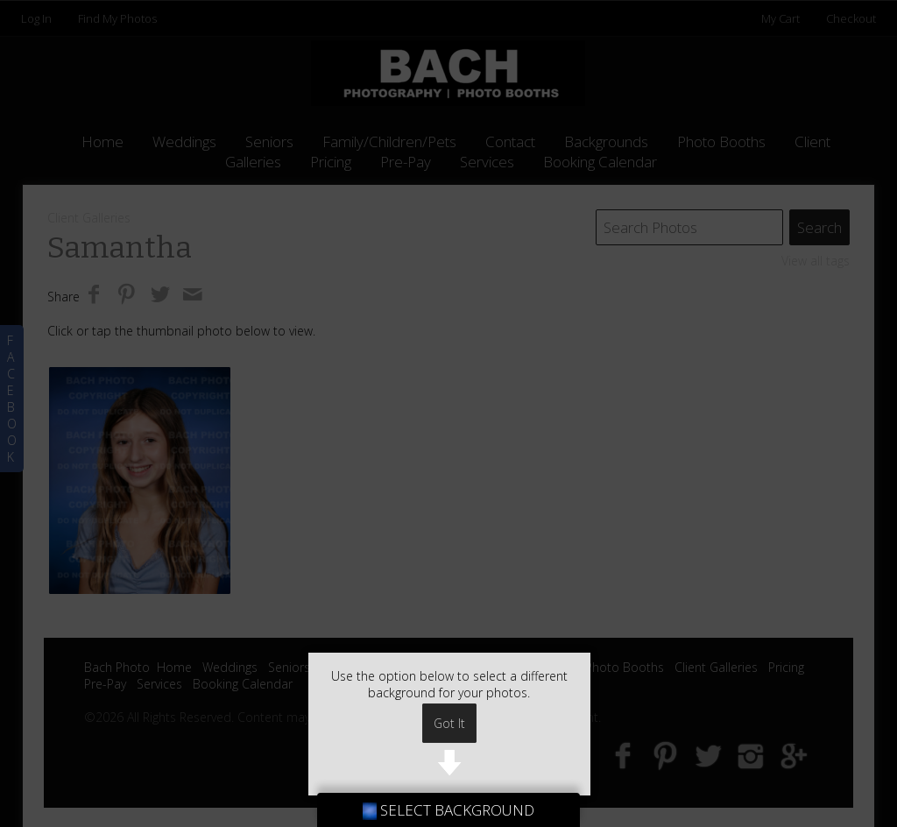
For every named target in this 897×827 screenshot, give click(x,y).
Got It (449, 723)
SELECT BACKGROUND (448, 810)
